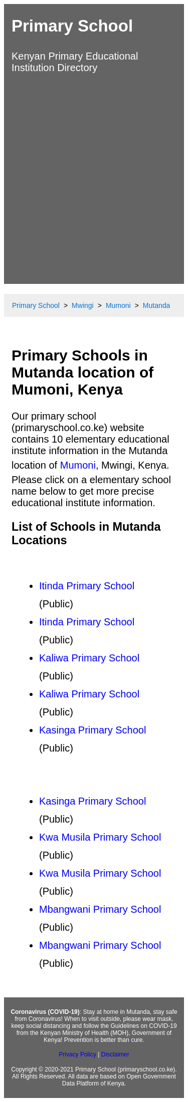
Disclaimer (115, 1054)
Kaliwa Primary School (89, 657)
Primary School (72, 26)
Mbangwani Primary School (100, 909)
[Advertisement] (94, 177)
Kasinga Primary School (92, 730)
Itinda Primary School (86, 585)
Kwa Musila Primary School (100, 837)
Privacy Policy (77, 1054)
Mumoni (78, 465)
